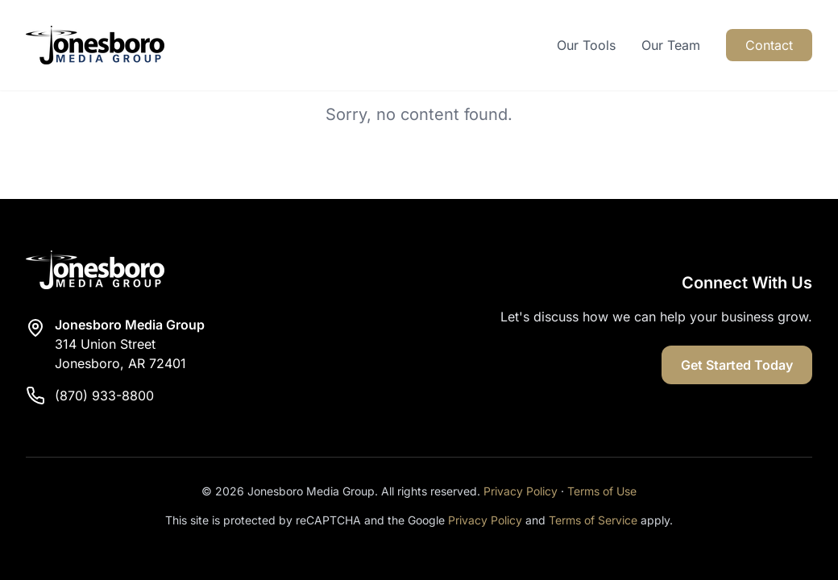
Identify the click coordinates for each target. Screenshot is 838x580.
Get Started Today (737, 365)
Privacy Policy (520, 491)
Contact (769, 45)
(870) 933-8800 (104, 395)
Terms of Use (602, 491)
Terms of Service (593, 520)
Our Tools (586, 45)
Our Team (670, 45)
